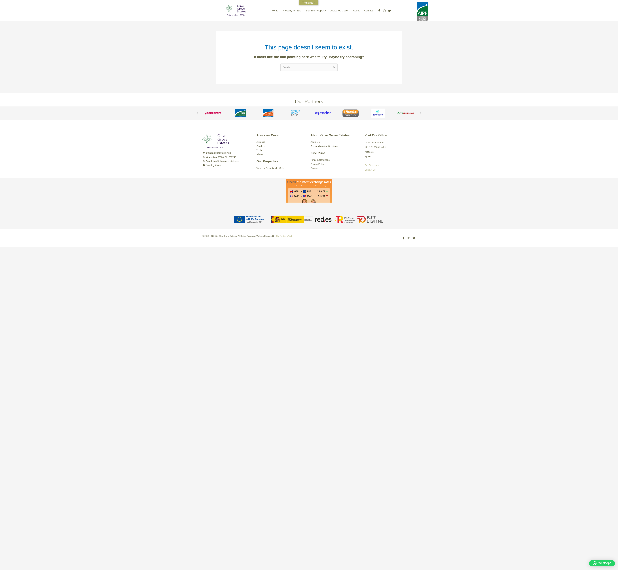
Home (275, 10)
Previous (197, 113)
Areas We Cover (339, 10)
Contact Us (370, 170)
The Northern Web (284, 236)
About (356, 10)
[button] (602, 563)
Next (421, 113)
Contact (368, 10)
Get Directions (372, 165)
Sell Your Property (316, 10)
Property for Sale (292, 10)
